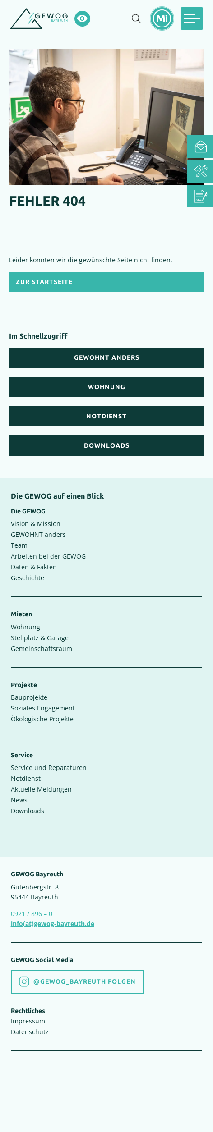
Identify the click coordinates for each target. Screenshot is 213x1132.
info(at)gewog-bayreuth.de (52, 923)
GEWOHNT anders (38, 534)
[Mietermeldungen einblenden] (162, 18)
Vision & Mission (35, 523)
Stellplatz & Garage (40, 637)
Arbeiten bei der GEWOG (48, 556)
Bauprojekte (29, 697)
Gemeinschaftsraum (41, 648)
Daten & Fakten (34, 567)
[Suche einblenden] (136, 18)
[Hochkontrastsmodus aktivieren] (82, 19)
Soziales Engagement (43, 708)
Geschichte (27, 577)
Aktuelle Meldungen (41, 789)
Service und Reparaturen (49, 767)
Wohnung (25, 627)
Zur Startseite (44, 282)
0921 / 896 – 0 (31, 913)
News (19, 800)
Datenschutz (30, 1031)
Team (19, 545)
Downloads (27, 811)
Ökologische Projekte (42, 719)
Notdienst (26, 778)
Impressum (28, 1021)
